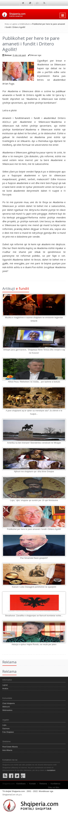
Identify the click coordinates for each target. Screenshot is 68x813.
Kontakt (32, 784)
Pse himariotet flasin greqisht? (34, 558)
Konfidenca (55, 784)
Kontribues (20, 784)
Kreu (7, 24)
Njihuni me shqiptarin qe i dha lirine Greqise (34, 471)
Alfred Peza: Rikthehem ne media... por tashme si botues (34, 382)
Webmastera (7, 710)
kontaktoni (51, 770)
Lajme (14, 24)
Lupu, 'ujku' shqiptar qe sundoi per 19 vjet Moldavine (34, 500)
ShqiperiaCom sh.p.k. (12, 794)
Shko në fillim (53, 787)
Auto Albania (7, 750)
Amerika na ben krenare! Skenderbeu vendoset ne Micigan (34, 443)
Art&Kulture (24, 24)
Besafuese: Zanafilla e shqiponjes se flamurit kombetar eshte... (34, 615)
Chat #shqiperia (8, 703)
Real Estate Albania (10, 747)
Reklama (43, 784)
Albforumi (6, 707)
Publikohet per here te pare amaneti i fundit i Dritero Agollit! (34, 529)
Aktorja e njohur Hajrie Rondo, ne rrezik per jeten (34, 644)
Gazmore (6, 728)
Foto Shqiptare (8, 732)
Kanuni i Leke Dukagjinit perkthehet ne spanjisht (34, 587)
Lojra (4, 725)
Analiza (5, 688)
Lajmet (5, 685)
